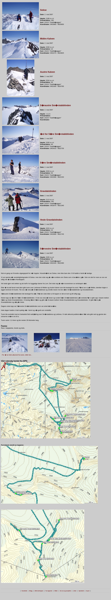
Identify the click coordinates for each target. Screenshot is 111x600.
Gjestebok (81, 590)
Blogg (30, 590)
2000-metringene (38, 590)
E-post (87, 590)
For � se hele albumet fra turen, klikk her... (17, 355)
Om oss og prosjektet (65, 590)
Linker (74, 590)
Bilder (56, 590)
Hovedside (24, 590)
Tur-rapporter (48, 590)
